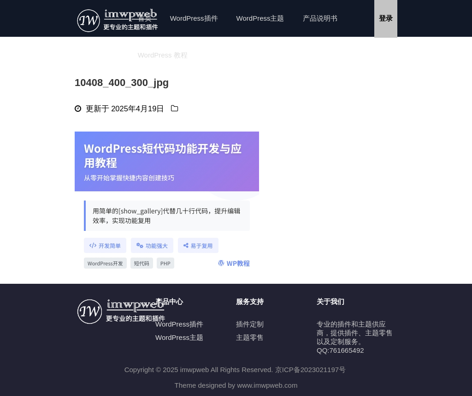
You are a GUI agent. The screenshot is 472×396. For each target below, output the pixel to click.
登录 (386, 18)
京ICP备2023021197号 (310, 369)
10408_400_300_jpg (122, 82)
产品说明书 (320, 18)
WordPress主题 (260, 18)
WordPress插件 (194, 18)
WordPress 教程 (163, 55)
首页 (145, 18)
